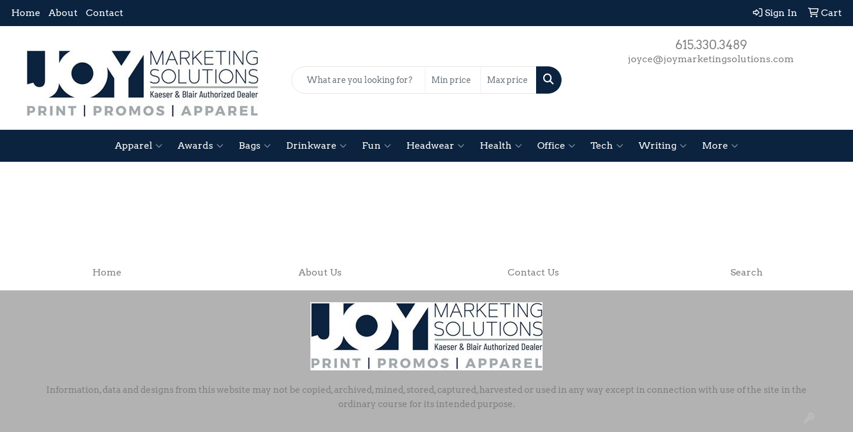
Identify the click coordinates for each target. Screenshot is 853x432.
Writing (663, 146)
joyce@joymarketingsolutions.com (711, 59)
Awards (200, 146)
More (720, 146)
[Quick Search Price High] (508, 80)
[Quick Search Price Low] (453, 80)
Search (746, 272)
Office (556, 146)
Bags (255, 146)
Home (25, 12)
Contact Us (533, 272)
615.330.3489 (711, 45)
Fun (376, 146)
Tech (607, 146)
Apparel (138, 146)
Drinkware (316, 146)
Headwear (435, 146)
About (63, 12)
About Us (320, 272)
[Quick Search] (358, 80)
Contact (104, 12)
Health (501, 146)
